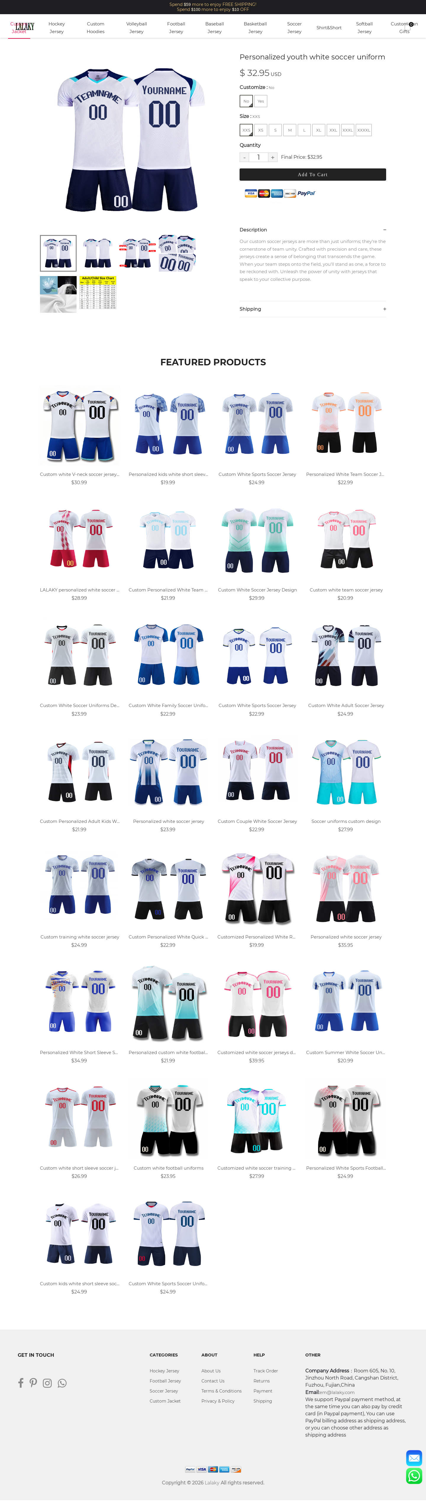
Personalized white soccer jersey (168, 821)
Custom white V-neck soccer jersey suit (80, 474)
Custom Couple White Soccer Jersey (257, 821)
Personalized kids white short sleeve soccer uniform (169, 474)
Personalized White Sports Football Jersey (346, 1169)
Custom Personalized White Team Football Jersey (169, 590)
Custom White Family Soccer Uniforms (169, 706)
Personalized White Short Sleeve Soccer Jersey (80, 1053)
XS (260, 130)
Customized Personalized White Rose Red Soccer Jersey (257, 937)
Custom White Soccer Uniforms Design (80, 706)
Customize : (257, 87)
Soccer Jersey (294, 27)
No (247, 103)
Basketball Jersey (255, 27)
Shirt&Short (329, 27)
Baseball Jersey (214, 27)
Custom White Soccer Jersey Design (257, 590)
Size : (250, 116)
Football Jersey (176, 27)
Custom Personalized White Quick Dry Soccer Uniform (169, 937)
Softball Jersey (364, 27)
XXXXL (363, 130)
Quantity (250, 145)
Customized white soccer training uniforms (257, 1169)
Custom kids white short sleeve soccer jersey (80, 1284)
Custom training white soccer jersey (80, 937)
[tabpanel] (131, 140)
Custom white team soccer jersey (346, 590)
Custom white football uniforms (169, 1169)
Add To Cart (313, 174)
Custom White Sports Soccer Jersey (257, 474)
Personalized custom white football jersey (169, 1053)
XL (318, 130)
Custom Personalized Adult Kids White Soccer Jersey (80, 821)
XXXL (348, 130)
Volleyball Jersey (136, 27)
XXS (248, 132)
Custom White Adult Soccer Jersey (346, 706)
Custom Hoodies (95, 27)
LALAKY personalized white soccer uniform (80, 590)
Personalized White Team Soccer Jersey (346, 474)
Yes (261, 101)
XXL (333, 130)
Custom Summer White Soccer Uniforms (346, 1053)
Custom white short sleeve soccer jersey (80, 1169)
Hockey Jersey (57, 27)
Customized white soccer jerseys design (257, 1053)
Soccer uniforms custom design (346, 821)
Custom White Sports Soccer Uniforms (169, 1284)
